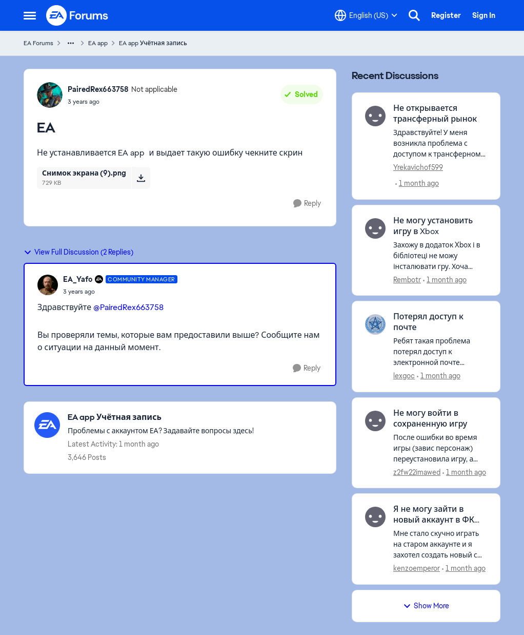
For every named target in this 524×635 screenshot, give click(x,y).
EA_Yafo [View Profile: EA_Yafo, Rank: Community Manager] (77, 279)
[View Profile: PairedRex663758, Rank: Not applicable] (50, 95)
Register (446, 15)
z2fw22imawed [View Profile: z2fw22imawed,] (416, 471)
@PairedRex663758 (128, 307)
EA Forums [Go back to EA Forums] (38, 43)
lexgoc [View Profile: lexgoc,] (404, 375)
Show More (426, 605)
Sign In (483, 15)
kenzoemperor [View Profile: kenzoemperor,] (416, 568)
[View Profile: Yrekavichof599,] (375, 116)
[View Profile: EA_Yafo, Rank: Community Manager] (47, 285)
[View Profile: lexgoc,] (375, 324)
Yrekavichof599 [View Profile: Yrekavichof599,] (418, 167)
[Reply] (307, 203)
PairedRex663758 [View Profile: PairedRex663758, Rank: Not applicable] (98, 89)
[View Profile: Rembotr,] (375, 228)
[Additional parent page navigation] (71, 43)
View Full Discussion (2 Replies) (78, 252)
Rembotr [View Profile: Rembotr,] (407, 279)
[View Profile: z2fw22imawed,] (375, 421)
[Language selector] (366, 15)
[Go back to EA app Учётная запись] (161, 417)
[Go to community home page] (77, 15)
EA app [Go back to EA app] (98, 43)
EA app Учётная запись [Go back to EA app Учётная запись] (153, 43)
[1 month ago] (417, 183)
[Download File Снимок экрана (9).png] (140, 177)
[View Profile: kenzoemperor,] (375, 517)
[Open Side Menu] (29, 15)
